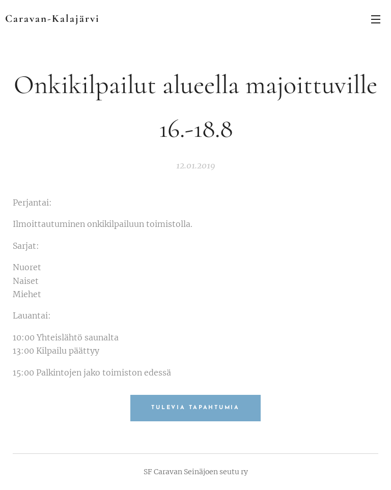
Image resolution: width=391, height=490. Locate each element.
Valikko (375, 19)
